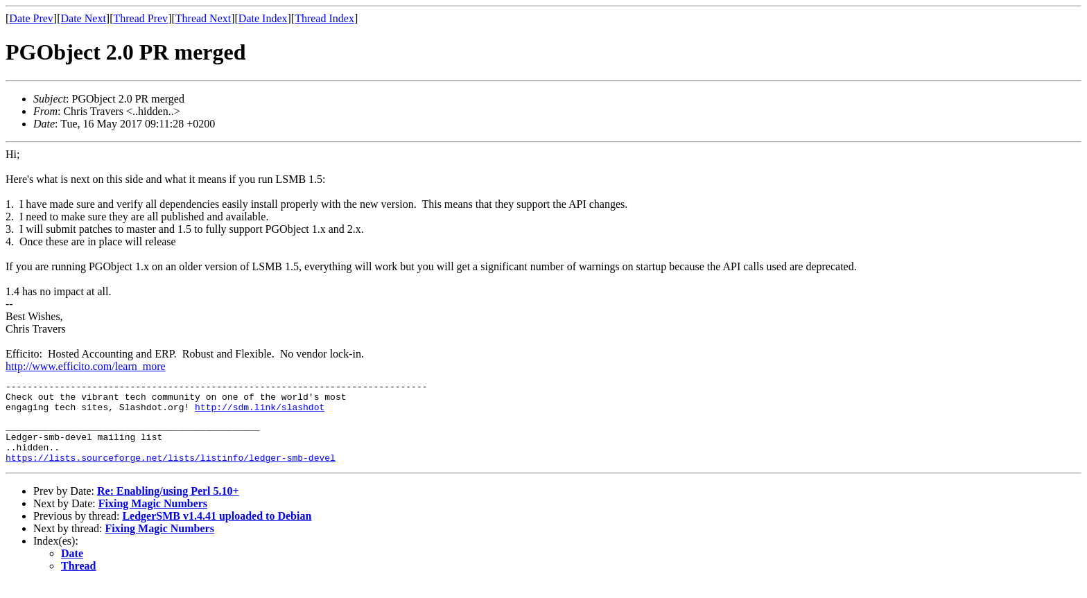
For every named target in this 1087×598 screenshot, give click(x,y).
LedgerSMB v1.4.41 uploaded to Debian (216, 530)
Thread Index (324, 18)
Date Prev (31, 18)
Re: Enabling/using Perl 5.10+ (168, 505)
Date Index (263, 18)
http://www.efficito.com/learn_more (86, 366)
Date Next (83, 18)
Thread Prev (140, 18)
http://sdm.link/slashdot (259, 413)
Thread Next (203, 18)
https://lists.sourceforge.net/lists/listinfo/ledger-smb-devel (171, 472)
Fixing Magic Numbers (152, 518)
